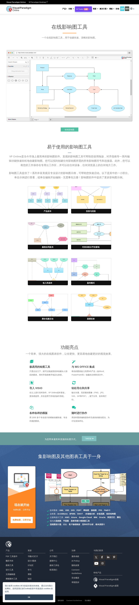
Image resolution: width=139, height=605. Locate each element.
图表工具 (9, 565)
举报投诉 (75, 582)
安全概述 (75, 577)
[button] (71, 8)
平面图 (66, 521)
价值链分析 (90, 513)
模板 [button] (111, 8)
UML (61, 510)
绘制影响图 (69, 129)
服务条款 (75, 556)
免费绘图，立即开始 (21, 520)
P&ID (106, 510)
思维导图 (74, 521)
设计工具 (9, 569)
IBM (95, 517)
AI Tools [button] (83, 9)
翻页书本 (9, 560)
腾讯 (119, 517)
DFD (73, 510)
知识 (29, 578)
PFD (100, 510)
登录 (127, 8)
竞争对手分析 (88, 524)
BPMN (72, 513)
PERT (79, 510)
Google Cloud (85, 517)
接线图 (94, 510)
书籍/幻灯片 (33, 556)
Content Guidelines (74, 600)
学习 (29, 569)
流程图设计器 (55, 524)
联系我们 (53, 569)
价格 (117, 8)
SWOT (80, 513)
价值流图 (100, 513)
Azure (74, 517)
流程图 (58, 521)
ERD (67, 510)
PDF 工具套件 (11, 556)
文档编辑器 (10, 574)
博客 (29, 574)
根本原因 (99, 524)
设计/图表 (32, 560)
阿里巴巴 (111, 517)
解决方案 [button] (104, 8)
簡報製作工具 (11, 578)
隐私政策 (75, 565)
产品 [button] (64, 8)
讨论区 (30, 565)
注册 (122, 8)
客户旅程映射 (74, 524)
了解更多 (89, 438)
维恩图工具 (85, 521)
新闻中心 (53, 560)
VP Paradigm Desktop (38, 2)
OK (29, 597)
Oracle (102, 517)
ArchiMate (62, 513)
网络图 (86, 510)
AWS (67, 517)
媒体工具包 (54, 565)
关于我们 (53, 556)
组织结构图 (111, 513)
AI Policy (76, 560)
